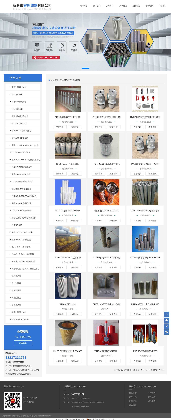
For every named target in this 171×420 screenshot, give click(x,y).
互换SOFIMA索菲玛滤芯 (20, 203)
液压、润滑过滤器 (18, 312)
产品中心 (110, 6)
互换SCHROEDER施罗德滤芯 (22, 196)
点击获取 (23, 343)
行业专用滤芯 (16, 109)
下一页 (132, 370)
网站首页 (83, 6)
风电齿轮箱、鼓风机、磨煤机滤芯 (24, 269)
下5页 (150, 370)
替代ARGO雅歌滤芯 (18, 138)
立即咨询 (59, 127)
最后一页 (156, 370)
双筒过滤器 (15, 305)
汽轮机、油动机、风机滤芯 (21, 254)
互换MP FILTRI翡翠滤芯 (20, 167)
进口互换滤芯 (16, 94)
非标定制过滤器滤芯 (18, 116)
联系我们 (162, 6)
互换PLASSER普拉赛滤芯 (21, 181)
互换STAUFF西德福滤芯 (20, 210)
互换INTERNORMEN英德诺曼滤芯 (24, 160)
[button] (85, 68)
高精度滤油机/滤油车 (19, 319)
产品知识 (123, 6)
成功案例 (149, 6)
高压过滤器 (15, 298)
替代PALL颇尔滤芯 (18, 123)
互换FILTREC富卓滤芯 (19, 152)
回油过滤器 (15, 283)
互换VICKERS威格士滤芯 (21, 232)
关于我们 (96, 6)
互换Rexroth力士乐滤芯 (20, 189)
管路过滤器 (15, 290)
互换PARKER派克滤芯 (19, 174)
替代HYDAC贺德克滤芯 (20, 130)
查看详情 (75, 127)
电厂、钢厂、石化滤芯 (19, 247)
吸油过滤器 (15, 276)
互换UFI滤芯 (15, 225)
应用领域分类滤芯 (18, 101)
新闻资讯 (136, 6)
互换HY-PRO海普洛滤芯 (20, 239)
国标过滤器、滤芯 (18, 87)
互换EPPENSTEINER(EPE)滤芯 (23, 145)
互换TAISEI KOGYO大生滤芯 (22, 218)
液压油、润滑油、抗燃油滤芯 (22, 261)
